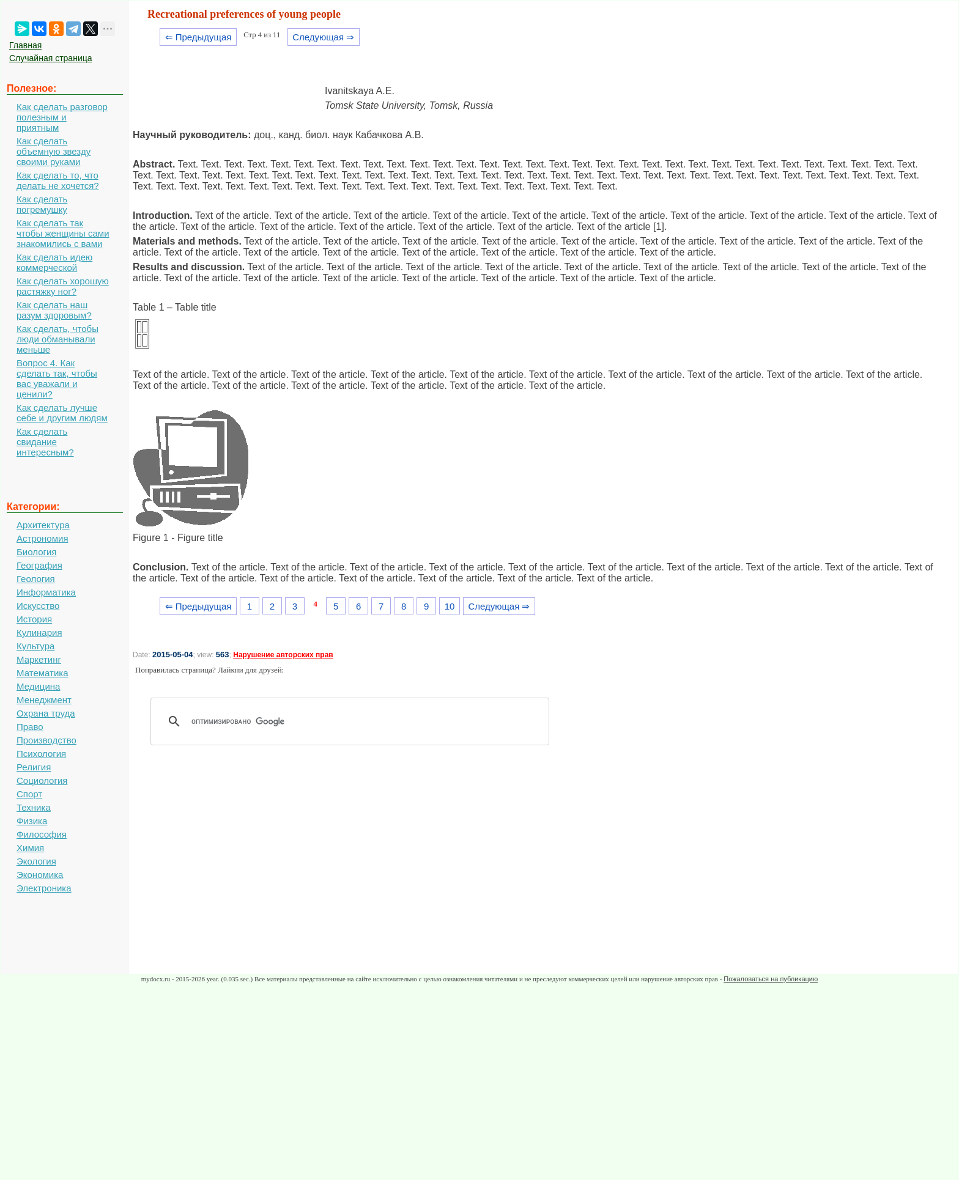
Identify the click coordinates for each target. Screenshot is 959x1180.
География (39, 565)
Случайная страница (50, 58)
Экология (36, 861)
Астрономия (42, 538)
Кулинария (39, 632)
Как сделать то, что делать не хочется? (58, 180)
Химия (30, 848)
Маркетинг (39, 659)
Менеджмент (44, 700)
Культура (35, 646)
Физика (32, 821)
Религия (34, 767)
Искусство (38, 605)
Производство (46, 740)
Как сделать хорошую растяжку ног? (63, 286)
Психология (41, 753)
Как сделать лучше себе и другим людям (62, 412)
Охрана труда (46, 713)
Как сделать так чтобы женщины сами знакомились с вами (63, 233)
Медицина (38, 686)
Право (30, 726)
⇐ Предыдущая (198, 37)
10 (450, 606)
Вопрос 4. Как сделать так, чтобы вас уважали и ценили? (57, 378)
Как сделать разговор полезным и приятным (62, 117)
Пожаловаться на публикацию (771, 979)
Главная (25, 45)
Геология (36, 578)
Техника (34, 807)
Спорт (29, 794)
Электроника (44, 888)
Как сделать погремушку (42, 204)
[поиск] (354, 721)
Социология (42, 780)
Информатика (46, 592)
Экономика (40, 874)
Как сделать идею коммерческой (54, 262)
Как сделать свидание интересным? (45, 441)
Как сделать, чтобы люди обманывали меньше (57, 339)
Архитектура (43, 525)
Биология (36, 552)
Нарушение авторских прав (283, 655)
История (34, 619)
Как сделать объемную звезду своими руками (54, 151)
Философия (42, 834)
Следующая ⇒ (323, 37)
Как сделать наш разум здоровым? (54, 310)
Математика (42, 673)
